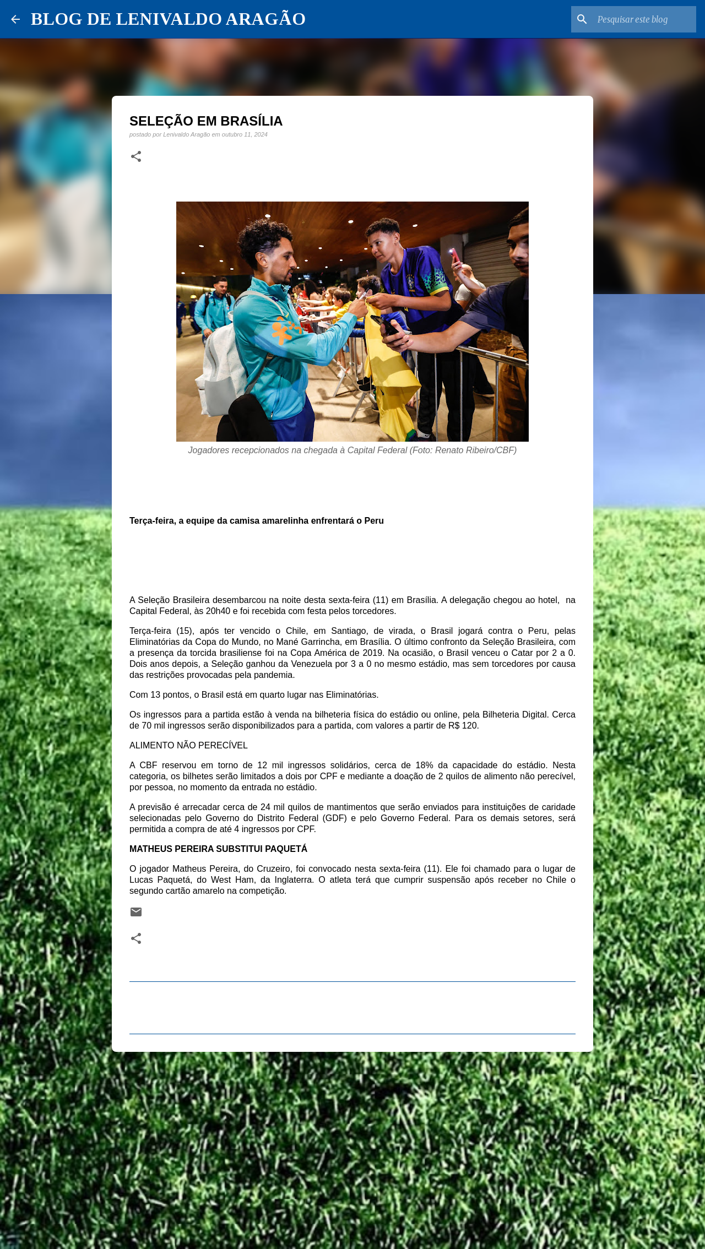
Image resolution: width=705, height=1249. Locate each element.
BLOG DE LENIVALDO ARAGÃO (168, 19)
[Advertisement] (352, 1145)
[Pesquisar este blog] (638, 19)
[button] (136, 157)
